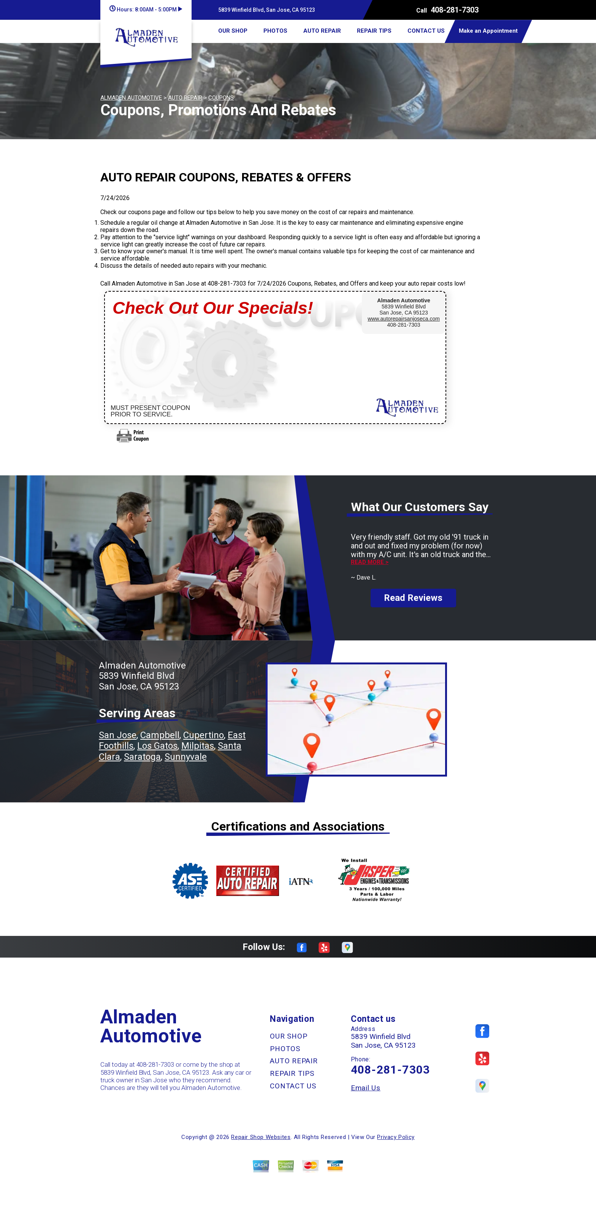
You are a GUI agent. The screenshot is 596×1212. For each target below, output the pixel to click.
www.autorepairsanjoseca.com (404, 319)
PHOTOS (275, 30)
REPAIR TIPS (374, 30)
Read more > (369, 562)
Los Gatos (157, 745)
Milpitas (197, 745)
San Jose (117, 735)
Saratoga (142, 756)
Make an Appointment (488, 30)
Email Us (365, 1087)
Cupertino (203, 735)
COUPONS (221, 97)
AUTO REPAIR (322, 30)
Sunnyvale (186, 756)
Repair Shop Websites (260, 1137)
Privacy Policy (395, 1137)
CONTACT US (426, 30)
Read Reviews (413, 597)
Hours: (145, 9)
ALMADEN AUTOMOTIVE (131, 97)
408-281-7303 (455, 9)
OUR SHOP (232, 30)
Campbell (159, 735)
